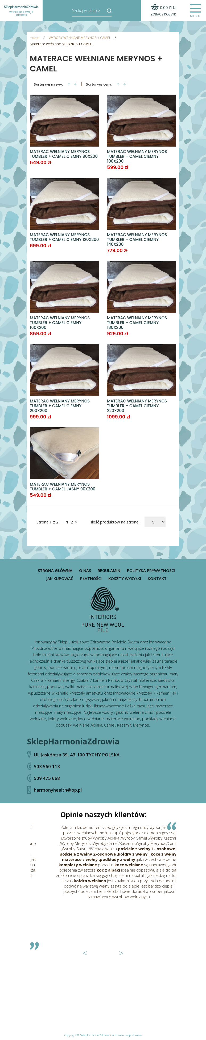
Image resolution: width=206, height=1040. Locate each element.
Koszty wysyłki (124, 579)
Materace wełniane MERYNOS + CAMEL (61, 44)
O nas (85, 571)
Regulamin (109, 571)
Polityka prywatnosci (151, 571)
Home (34, 37)
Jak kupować (59, 579)
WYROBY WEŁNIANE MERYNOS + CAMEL (80, 37)
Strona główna (55, 571)
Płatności (91, 579)
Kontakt (157, 579)
